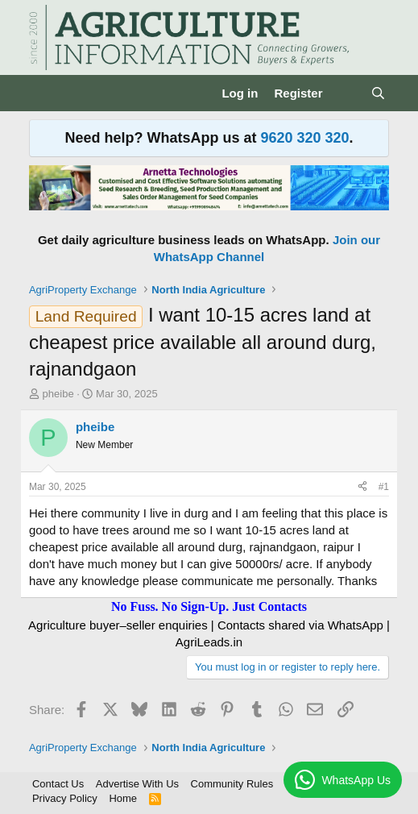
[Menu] (43, 93)
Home (123, 798)
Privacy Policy (64, 798)
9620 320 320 (304, 138)
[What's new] (346, 93)
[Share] (362, 487)
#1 (384, 486)
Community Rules (232, 784)
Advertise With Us (137, 784)
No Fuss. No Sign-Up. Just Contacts (209, 606)
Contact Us (58, 784)
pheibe (58, 394)
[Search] (378, 93)
